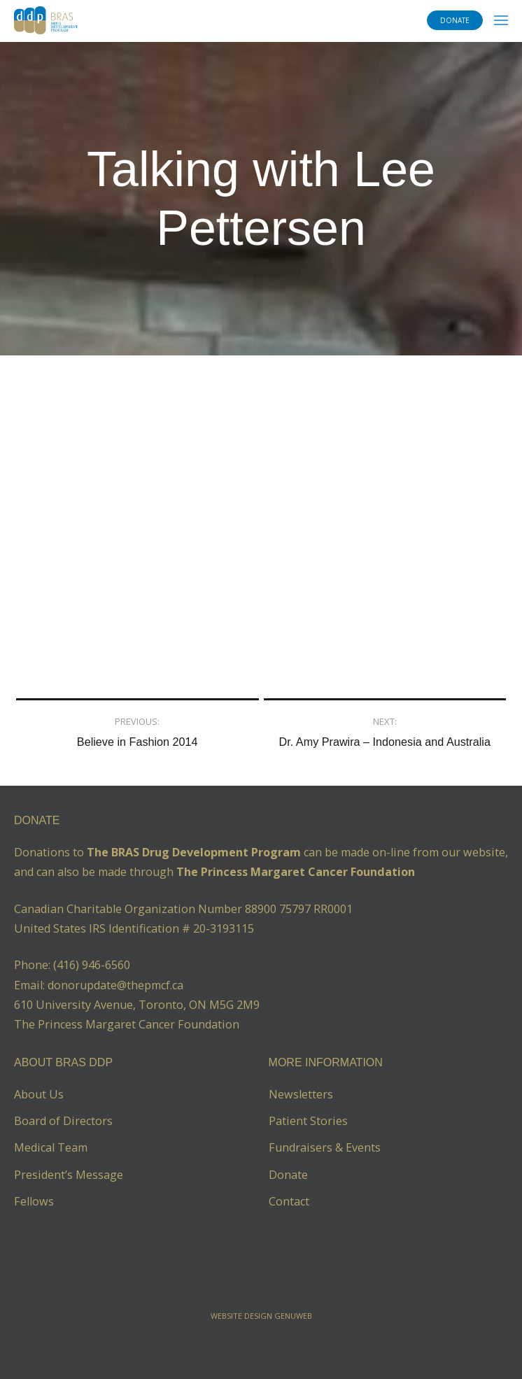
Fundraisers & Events (325, 1147)
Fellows (34, 1201)
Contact (289, 1201)
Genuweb (293, 1315)
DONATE (455, 20)
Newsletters (301, 1094)
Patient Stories (308, 1121)
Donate (288, 1174)
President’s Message (68, 1174)
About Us (39, 1094)
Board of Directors (63, 1121)
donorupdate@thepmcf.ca (115, 985)
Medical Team (50, 1147)
